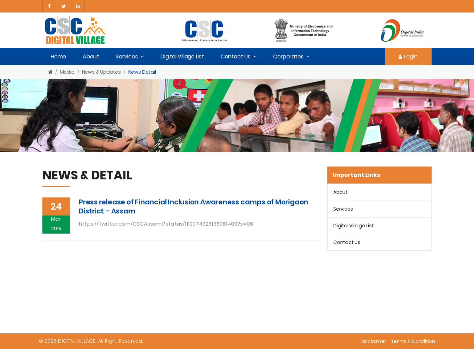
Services (127, 56)
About (91, 56)
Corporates (288, 56)
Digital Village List (182, 56)
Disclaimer (373, 341)
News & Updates (101, 71)
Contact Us (236, 56)
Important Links (356, 175)
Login (408, 56)
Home (58, 56)
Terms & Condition (413, 341)
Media (67, 71)
